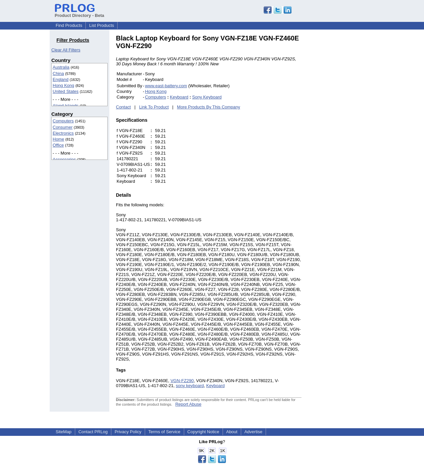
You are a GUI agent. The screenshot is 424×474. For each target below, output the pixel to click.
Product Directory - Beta (79, 13)
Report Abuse (188, 404)
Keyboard (179, 97)
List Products (101, 25)
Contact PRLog (93, 431)
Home (58, 139)
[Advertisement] (346, 134)
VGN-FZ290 (182, 380)
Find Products (69, 25)
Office (58, 145)
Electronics (63, 133)
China (58, 73)
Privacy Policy (128, 431)
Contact (123, 106)
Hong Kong (63, 85)
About (232, 431)
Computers (63, 120)
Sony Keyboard (207, 97)
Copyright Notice (203, 431)
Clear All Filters (65, 49)
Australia (61, 67)
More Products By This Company (208, 106)
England (61, 79)
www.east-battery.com (166, 85)
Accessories (64, 159)
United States (66, 91)
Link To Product (154, 106)
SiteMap (64, 431)
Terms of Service (164, 431)
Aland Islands (66, 105)
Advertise (253, 431)
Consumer (63, 127)
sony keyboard (190, 385)
